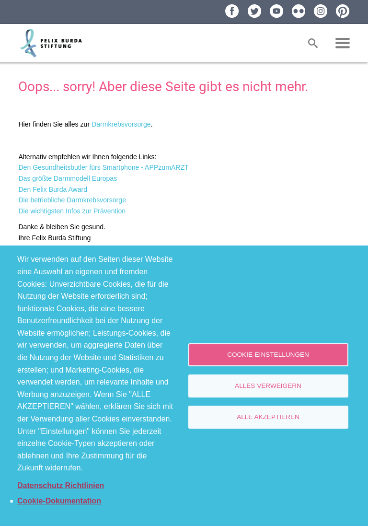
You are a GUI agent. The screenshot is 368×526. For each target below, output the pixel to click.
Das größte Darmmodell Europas (67, 178)
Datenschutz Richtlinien (60, 485)
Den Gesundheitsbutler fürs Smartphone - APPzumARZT (103, 167)
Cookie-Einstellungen (268, 354)
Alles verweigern (268, 385)
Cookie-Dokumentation (59, 501)
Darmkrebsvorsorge (121, 124)
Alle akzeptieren (268, 417)
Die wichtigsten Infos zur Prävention (72, 211)
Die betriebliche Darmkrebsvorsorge (72, 200)
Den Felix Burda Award (52, 189)
